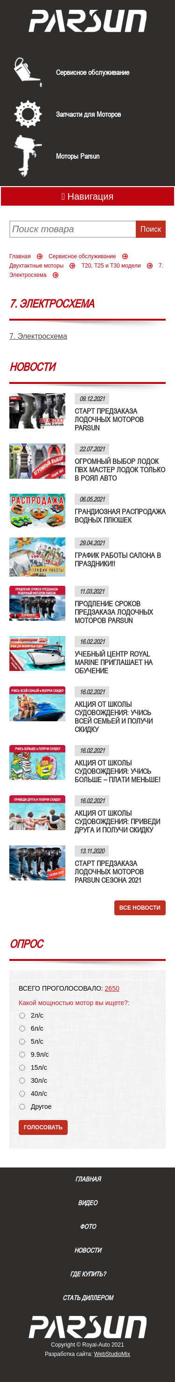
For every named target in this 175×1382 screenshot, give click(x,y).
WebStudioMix (112, 1354)
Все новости (140, 908)
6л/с (37, 1028)
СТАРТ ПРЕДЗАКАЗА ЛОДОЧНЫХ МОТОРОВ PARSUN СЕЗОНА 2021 (109, 871)
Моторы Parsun (77, 156)
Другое (41, 1106)
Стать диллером (88, 1297)
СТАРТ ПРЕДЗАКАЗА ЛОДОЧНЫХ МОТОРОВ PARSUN (109, 419)
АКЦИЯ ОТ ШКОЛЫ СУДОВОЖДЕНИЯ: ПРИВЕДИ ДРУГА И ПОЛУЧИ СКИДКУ (117, 821)
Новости (87, 1250)
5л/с (37, 1041)
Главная (20, 256)
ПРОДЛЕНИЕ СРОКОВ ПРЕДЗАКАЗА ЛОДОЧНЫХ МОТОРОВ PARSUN (114, 611)
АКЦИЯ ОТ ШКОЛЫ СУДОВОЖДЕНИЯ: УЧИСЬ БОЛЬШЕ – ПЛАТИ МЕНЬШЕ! (118, 771)
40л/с (39, 1093)
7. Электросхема (38, 336)
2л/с (37, 1015)
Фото (88, 1226)
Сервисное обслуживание (92, 72)
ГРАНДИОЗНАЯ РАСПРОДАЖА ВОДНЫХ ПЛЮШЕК (120, 515)
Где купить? (87, 1274)
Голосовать (43, 1127)
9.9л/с (40, 1054)
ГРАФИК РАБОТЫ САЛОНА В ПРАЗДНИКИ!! (118, 559)
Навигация (88, 196)
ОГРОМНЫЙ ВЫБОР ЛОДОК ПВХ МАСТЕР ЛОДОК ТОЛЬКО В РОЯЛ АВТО (120, 469)
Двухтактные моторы (36, 265)
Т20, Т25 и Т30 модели (111, 265)
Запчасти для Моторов (88, 114)
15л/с (39, 1067)
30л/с (39, 1080)
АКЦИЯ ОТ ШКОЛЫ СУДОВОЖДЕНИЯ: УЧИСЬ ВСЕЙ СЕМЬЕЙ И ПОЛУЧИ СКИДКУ (114, 716)
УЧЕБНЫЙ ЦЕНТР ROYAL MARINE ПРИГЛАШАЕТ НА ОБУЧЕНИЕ (114, 662)
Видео (87, 1203)
